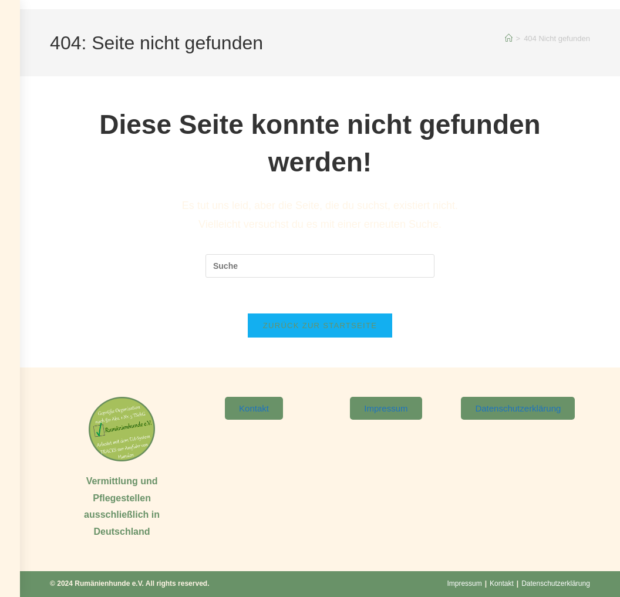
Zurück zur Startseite (320, 325)
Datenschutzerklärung (555, 583)
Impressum (464, 583)
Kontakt (502, 583)
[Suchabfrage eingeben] (319, 266)
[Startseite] (509, 38)
